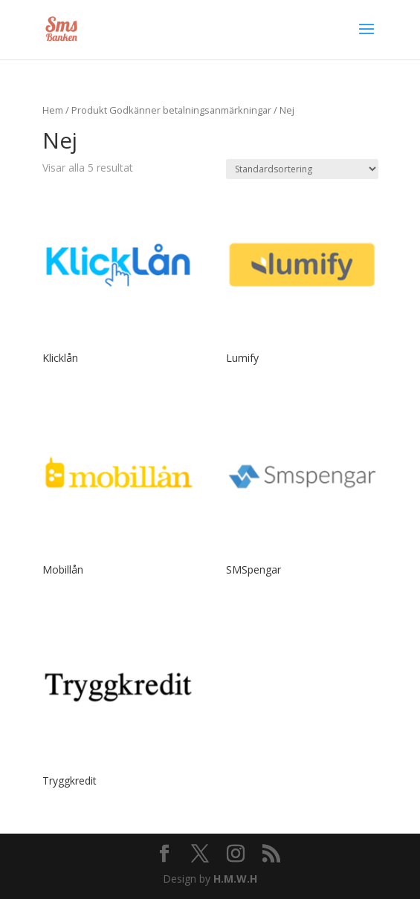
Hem (52, 110)
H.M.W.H (235, 879)
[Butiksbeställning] (302, 169)
